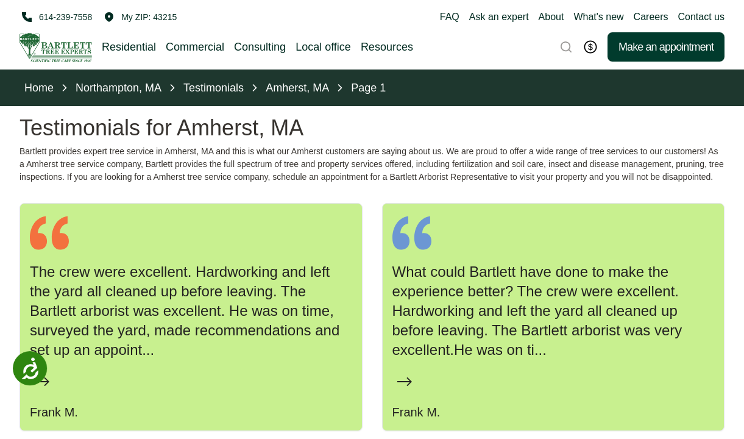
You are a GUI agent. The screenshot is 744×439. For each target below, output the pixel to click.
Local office (323, 47)
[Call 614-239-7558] (55, 17)
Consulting (260, 47)
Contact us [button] (701, 17)
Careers (651, 17)
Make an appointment (666, 47)
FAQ (449, 17)
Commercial (195, 47)
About (551, 17)
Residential (129, 47)
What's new (598, 17)
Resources (387, 47)
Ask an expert (499, 17)
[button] (140, 17)
